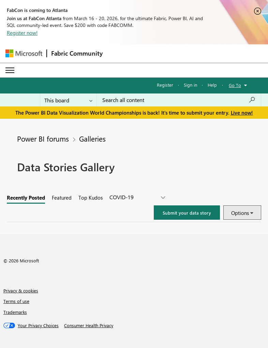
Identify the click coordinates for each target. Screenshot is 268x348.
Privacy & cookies (20, 290)
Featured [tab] (62, 197)
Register (165, 85)
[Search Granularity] (68, 99)
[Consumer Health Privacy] (88, 325)
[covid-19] (137, 198)
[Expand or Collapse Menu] (10, 70)
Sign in (190, 85)
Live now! (242, 112)
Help (212, 85)
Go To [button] (235, 85)
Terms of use (16, 301)
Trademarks (15, 312)
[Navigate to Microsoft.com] (23, 53)
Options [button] (240, 212)
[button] (187, 212)
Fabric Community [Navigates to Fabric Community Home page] (77, 53)
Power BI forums (43, 138)
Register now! (22, 32)
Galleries (92, 138)
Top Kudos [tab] (90, 197)
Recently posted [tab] (26, 197)
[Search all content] (178, 99)
